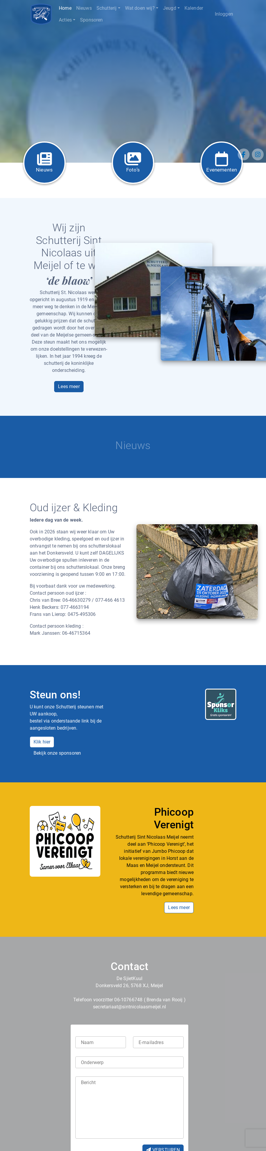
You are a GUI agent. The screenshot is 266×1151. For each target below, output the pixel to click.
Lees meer (69, 386)
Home (65, 8)
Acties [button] (65, 20)
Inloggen (224, 14)
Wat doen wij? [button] (140, 8)
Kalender (193, 8)
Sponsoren (91, 20)
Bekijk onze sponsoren (57, 753)
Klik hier (42, 742)
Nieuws (84, 8)
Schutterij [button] (107, 8)
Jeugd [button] (169, 8)
